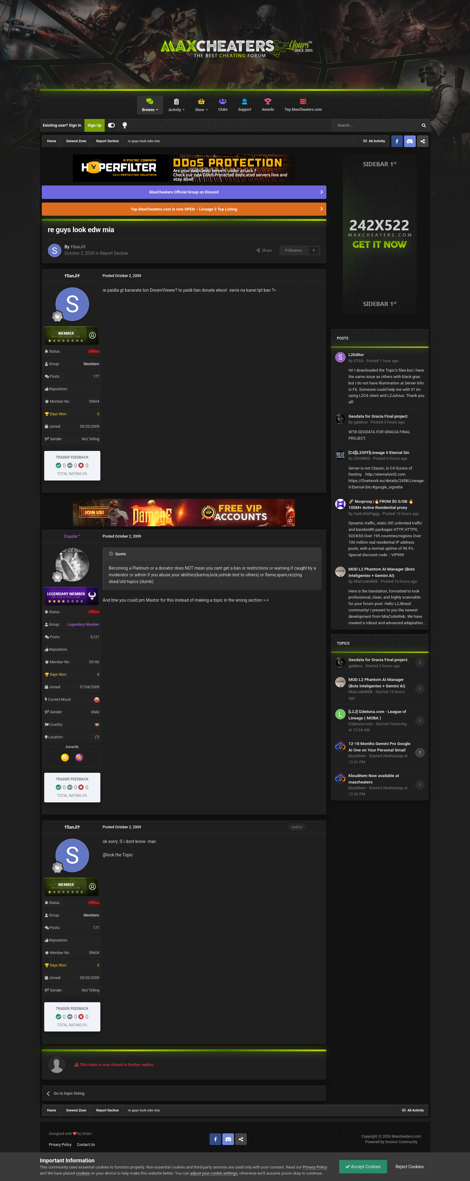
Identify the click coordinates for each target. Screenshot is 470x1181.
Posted (382, 360)
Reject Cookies (409, 1166)
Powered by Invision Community (391, 1142)
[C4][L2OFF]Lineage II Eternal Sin (379, 452)
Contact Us (86, 1145)
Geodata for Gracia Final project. (379, 416)
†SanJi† (78, 246)
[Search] (361, 125)
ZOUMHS (362, 458)
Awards (268, 109)
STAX (359, 360)
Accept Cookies (363, 1166)
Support (244, 109)
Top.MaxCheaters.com (303, 109)
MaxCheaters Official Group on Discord (184, 192)
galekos (361, 422)
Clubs (223, 109)
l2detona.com (361, 724)
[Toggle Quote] (111, 553)
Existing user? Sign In (62, 125)
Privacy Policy (60, 1145)
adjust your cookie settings (213, 1173)
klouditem (357, 756)
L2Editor (356, 354)
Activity (175, 110)
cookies (83, 1173)
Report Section (114, 253)
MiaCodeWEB (366, 581)
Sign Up (94, 125)
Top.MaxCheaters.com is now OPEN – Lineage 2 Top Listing (184, 209)
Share (264, 250)
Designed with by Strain (70, 1134)
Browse (148, 110)
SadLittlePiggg (366, 513)
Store (200, 110)
